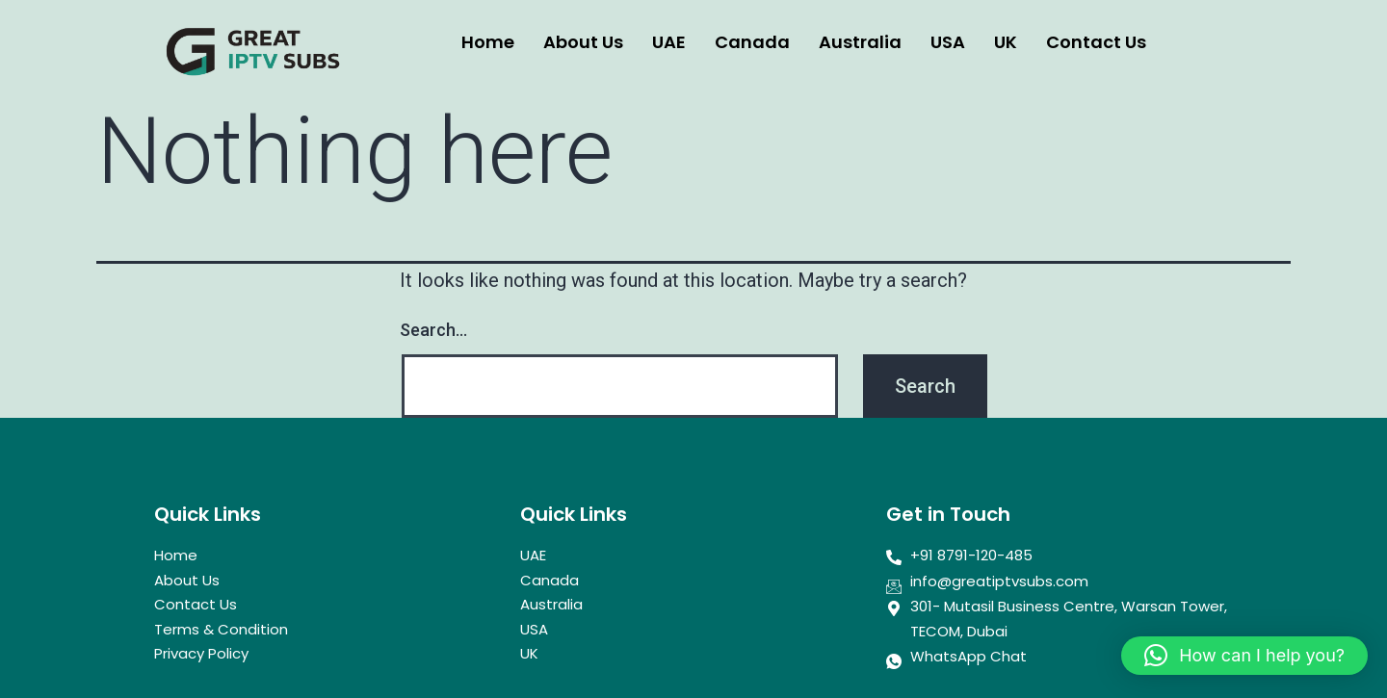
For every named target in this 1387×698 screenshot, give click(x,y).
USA (947, 42)
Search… (433, 330)
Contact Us (1096, 42)
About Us (583, 42)
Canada (752, 42)
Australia (860, 42)
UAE (669, 42)
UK (1005, 42)
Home (487, 42)
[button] (1244, 655)
